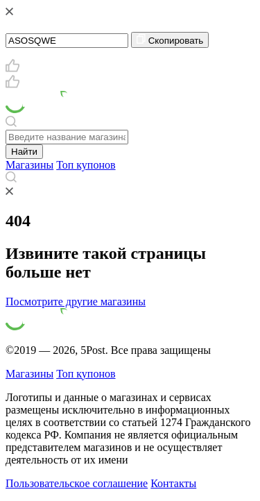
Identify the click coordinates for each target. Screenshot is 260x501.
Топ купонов (85, 165)
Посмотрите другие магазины (76, 301)
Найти (24, 151)
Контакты (173, 483)
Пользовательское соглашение (77, 483)
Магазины (29, 165)
